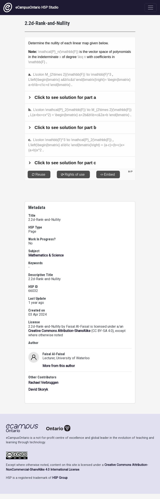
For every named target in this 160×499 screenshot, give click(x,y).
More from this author (58, 366)
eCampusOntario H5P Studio (30, 7)
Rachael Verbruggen (43, 383)
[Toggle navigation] (151, 7)
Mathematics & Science (46, 255)
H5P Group (60, 478)
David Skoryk (38, 389)
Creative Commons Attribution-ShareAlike (59, 331)
